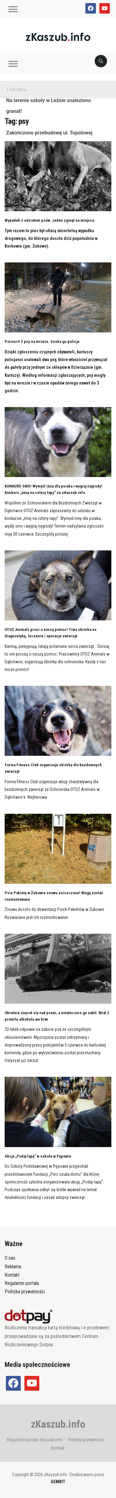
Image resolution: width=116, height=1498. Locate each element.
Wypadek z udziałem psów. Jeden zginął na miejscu (49, 220)
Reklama (13, 1267)
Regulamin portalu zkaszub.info (34, 1439)
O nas (10, 1258)
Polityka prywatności (25, 1291)
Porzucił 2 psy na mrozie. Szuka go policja (42, 341)
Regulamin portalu (22, 1283)
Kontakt (12, 1275)
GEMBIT (58, 1481)
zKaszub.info (58, 1424)
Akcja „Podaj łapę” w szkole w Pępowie (38, 1156)
